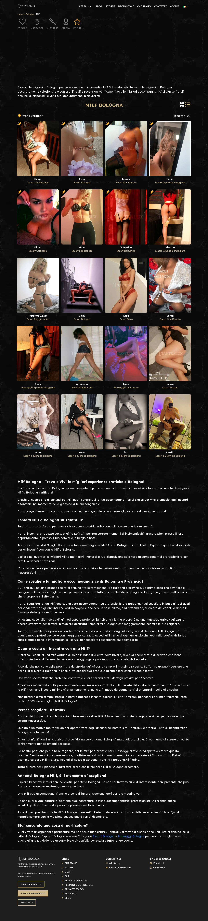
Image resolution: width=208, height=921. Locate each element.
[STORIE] (110, 6)
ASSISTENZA (27, 902)
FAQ (67, 876)
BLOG (68, 897)
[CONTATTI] (160, 6)
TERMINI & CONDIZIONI (79, 884)
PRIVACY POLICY (74, 889)
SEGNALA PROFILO (76, 880)
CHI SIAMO (71, 863)
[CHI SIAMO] (143, 6)
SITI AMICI (71, 893)
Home (21, 14)
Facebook (159, 863)
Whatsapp (114, 863)
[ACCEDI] (174, 6)
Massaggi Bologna (131, 836)
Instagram (159, 867)
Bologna (30, 14)
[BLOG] (99, 6)
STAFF (68, 871)
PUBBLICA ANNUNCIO (31, 884)
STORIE (69, 867)
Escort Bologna (104, 836)
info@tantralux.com (120, 867)
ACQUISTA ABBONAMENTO (33, 893)
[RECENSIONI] (126, 6)
